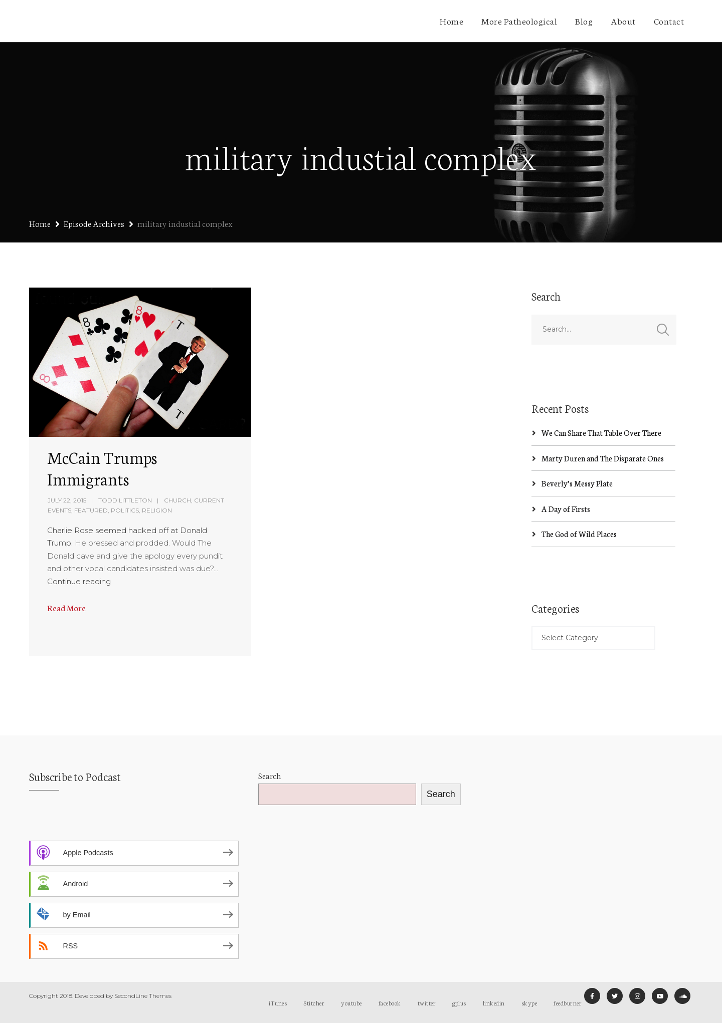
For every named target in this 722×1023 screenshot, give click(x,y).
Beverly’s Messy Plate (577, 483)
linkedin (494, 1002)
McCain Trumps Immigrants (102, 467)
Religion (157, 510)
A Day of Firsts (566, 508)
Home (451, 21)
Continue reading (79, 581)
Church (177, 500)
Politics (125, 510)
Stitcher (313, 1002)
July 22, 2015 (67, 500)
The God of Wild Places (579, 534)
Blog (584, 21)
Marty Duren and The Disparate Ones (603, 458)
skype (529, 1002)
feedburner (568, 1002)
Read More (66, 607)
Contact (669, 21)
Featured (91, 510)
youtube (351, 1002)
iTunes (278, 1002)
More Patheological (519, 21)
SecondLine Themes (142, 995)
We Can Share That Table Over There (601, 432)
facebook (390, 1002)
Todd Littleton (125, 500)
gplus (459, 1002)
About (623, 21)
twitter (427, 1002)
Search (269, 775)
